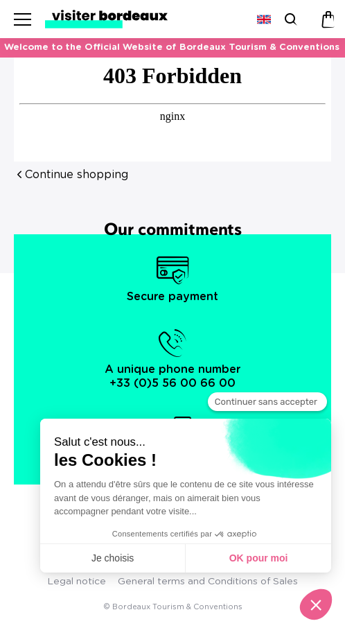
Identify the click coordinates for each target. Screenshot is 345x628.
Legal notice (76, 581)
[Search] (289, 19)
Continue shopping (76, 174)
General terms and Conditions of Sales (208, 581)
